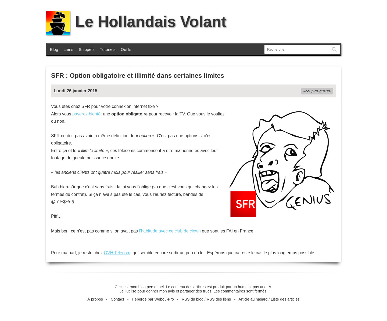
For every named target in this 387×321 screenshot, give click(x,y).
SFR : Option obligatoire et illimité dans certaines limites (137, 75)
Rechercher (334, 49)
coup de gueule (318, 91)
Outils (126, 49)
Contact (117, 299)
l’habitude (148, 231)
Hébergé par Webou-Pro (153, 299)
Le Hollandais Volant (136, 21)
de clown (192, 231)
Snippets (87, 49)
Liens (68, 49)
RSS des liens (219, 299)
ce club (175, 231)
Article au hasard (253, 299)
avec (163, 231)
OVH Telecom (117, 253)
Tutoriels (108, 49)
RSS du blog (192, 299)
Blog (54, 49)
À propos (95, 299)
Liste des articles (285, 299)
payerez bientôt (87, 114)
